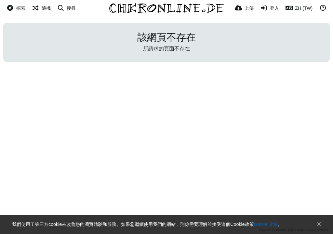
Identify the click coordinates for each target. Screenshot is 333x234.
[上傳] (244, 8)
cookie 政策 (266, 224)
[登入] (269, 8)
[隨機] (41, 8)
